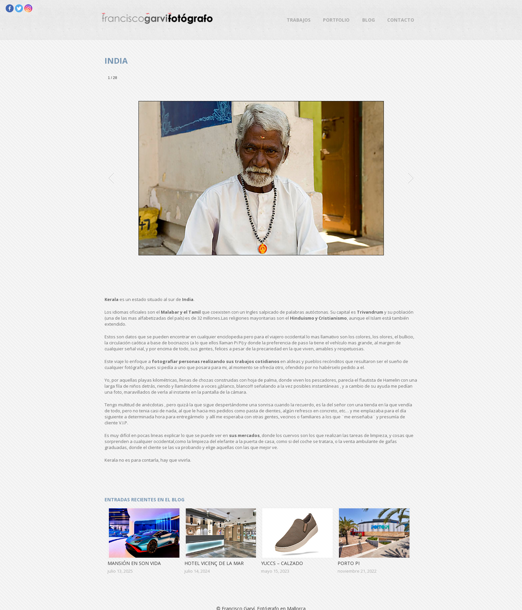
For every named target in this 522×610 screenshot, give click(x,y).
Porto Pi (349, 563)
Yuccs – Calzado (282, 563)
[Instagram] (28, 8)
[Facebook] (10, 8)
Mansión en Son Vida (134, 563)
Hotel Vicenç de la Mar (214, 563)
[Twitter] (19, 8)
